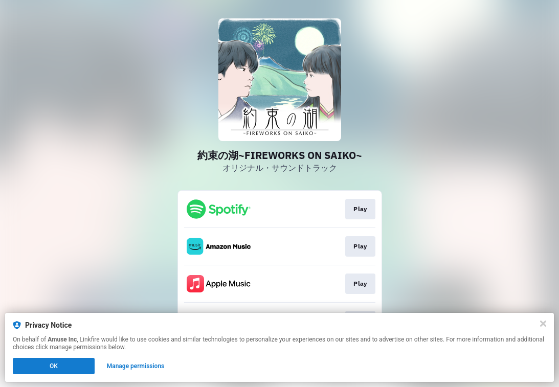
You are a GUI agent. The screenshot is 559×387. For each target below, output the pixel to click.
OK (54, 366)
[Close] (543, 323)
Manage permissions (136, 366)
